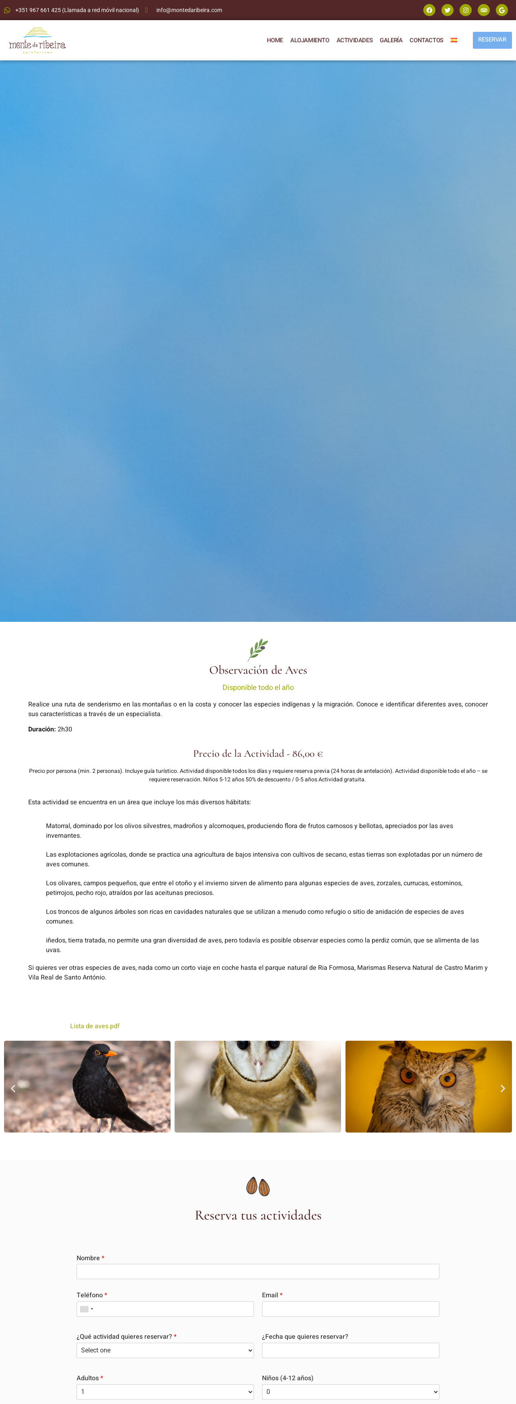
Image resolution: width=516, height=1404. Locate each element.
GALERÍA (388, 40)
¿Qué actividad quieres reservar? (127, 1337)
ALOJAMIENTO (307, 40)
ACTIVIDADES (352, 40)
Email (272, 1295)
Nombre (90, 1258)
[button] (13, 1088)
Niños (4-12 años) (288, 1378)
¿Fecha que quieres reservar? (305, 1337)
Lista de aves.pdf (95, 1026)
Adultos (90, 1378)
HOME (272, 40)
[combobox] (86, 1309)
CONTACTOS (424, 40)
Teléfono (92, 1295)
